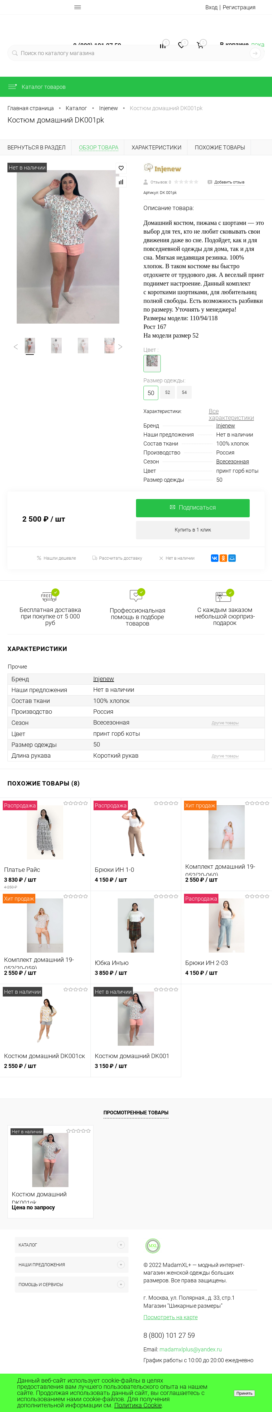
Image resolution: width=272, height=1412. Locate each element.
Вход (207, 7)
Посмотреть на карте (170, 1318)
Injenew (225, 425)
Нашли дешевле (56, 558)
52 (167, 392)
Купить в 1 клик (193, 530)
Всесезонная (232, 461)
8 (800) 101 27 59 (169, 1336)
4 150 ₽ (136, 883)
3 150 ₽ (136, 1070)
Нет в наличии (177, 558)
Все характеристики (231, 414)
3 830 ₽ (45, 883)
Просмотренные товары (136, 1113)
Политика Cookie (138, 1405)
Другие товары (225, 723)
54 (184, 392)
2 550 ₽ (226, 883)
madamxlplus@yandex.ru (191, 1350)
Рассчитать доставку (117, 558)
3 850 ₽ (136, 977)
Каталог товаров (36, 87)
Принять (244, 1393)
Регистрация (238, 7)
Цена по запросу (33, 1208)
